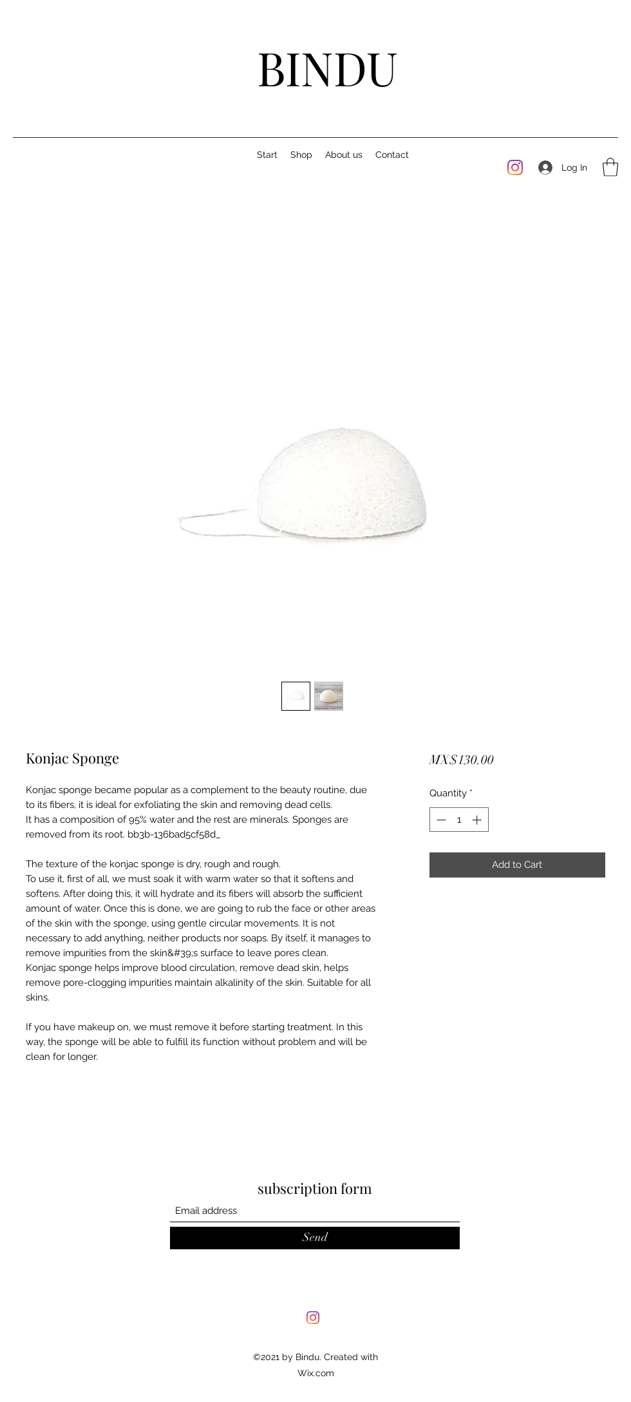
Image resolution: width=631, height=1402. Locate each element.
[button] (610, 167)
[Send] (315, 1238)
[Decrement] (440, 820)
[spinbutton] (458, 820)
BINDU (327, 67)
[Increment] (478, 820)
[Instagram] (515, 167)
